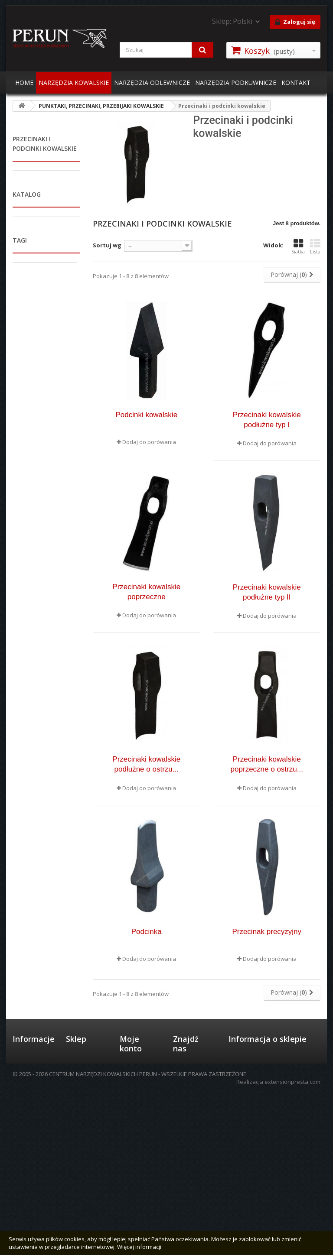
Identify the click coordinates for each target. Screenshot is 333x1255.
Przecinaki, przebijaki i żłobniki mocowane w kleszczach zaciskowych (42, 514)
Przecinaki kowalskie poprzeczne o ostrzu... (267, 764)
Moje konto (131, 1119)
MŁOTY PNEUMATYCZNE (34, 640)
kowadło (29, 956)
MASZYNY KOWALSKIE (28, 617)
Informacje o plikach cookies (33, 1166)
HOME (24, 82)
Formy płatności (77, 1132)
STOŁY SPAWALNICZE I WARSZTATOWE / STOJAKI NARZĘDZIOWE (35, 674)
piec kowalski (36, 1008)
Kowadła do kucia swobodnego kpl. (42, 1037)
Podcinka (146, 931)
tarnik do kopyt (40, 982)
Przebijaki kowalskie (33, 384)
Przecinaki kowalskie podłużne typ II (267, 592)
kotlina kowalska (42, 969)
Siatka (298, 246)
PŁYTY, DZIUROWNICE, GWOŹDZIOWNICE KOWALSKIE (36, 586)
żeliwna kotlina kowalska (39, 1057)
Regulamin (26, 1140)
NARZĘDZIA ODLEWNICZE (152, 82)
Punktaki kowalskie (32, 412)
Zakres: (23, 861)
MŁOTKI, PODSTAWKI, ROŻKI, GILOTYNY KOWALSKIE (38, 311)
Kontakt (23, 1181)
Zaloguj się (295, 22)
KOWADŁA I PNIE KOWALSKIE (34, 181)
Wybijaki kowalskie (31, 554)
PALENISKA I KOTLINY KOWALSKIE (39, 227)
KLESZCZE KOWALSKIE (28, 281)
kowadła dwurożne (44, 995)
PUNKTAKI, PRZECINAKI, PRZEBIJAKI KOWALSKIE (28, 350)
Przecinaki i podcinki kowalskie (42, 440)
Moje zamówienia (136, 1142)
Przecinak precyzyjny (266, 931)
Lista (315, 246)
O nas (20, 1128)
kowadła (29, 943)
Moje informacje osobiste (134, 1187)
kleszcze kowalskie (44, 930)
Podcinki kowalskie (146, 415)
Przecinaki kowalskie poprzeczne (146, 592)
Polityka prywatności (82, 1170)
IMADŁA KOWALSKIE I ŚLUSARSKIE (40, 204)
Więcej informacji (139, 1247)
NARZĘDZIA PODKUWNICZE (235, 82)
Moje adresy (136, 1168)
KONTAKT (295, 82)
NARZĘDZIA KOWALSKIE (74, 82)
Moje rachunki (138, 1157)
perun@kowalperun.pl (259, 1215)
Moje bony (133, 1206)
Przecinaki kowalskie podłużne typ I (267, 420)
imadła (26, 1021)
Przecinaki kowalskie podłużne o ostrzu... (146, 764)
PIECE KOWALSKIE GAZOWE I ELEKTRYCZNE (36, 254)
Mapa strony (29, 1151)
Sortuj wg (107, 245)
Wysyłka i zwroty (78, 1151)
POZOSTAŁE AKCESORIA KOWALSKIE (28, 713)
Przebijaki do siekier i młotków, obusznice (39, 471)
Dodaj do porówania (149, 442)
